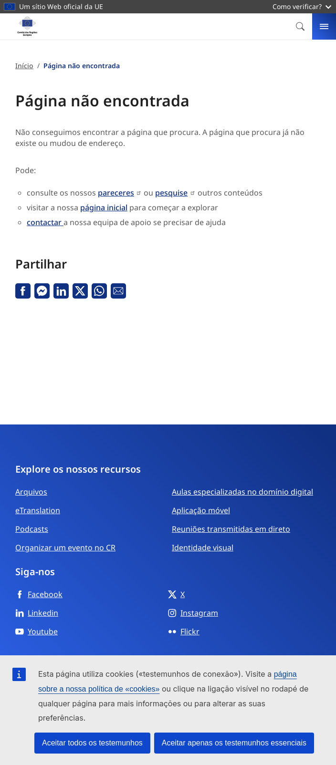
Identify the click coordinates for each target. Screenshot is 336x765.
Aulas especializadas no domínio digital (242, 491)
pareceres (116, 192)
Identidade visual (202, 547)
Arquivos (31, 491)
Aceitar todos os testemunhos (92, 743)
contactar (45, 222)
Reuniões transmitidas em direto (231, 529)
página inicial (103, 207)
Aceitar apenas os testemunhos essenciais (234, 743)
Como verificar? (302, 6)
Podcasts (31, 529)
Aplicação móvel (201, 510)
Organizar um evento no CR (65, 547)
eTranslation (37, 510)
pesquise (171, 192)
